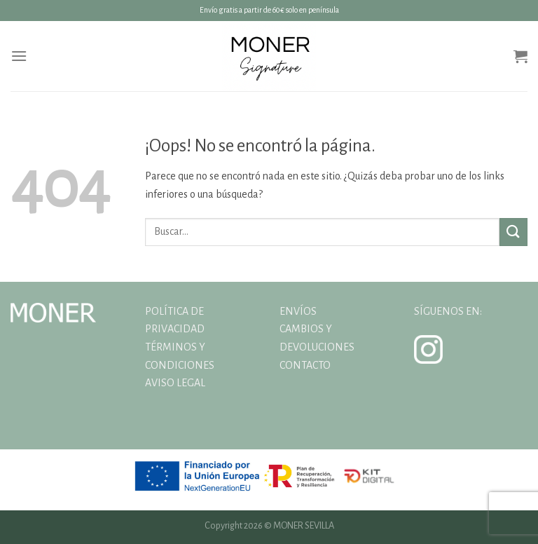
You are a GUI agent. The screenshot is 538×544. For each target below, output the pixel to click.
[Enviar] (513, 231)
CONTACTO (305, 365)
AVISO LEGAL (175, 382)
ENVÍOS (298, 311)
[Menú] (19, 56)
